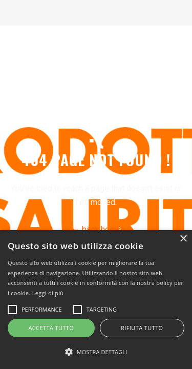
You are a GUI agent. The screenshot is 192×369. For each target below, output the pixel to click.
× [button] (183, 239)
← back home (96, 229)
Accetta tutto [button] (51, 328)
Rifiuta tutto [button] (142, 328)
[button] (96, 351)
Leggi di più (48, 293)
